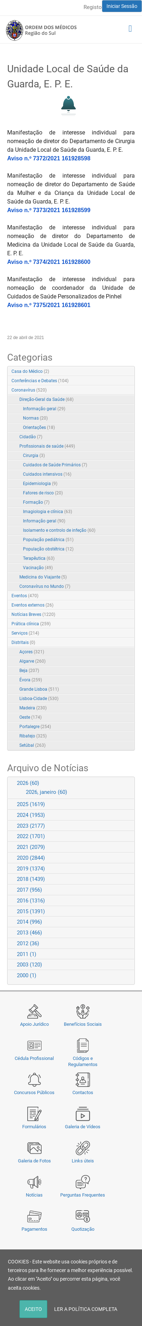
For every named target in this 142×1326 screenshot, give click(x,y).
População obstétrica (48, 549)
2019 (31, 868)
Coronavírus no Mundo (44, 586)
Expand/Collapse (122, 390)
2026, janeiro (46, 792)
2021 (31, 847)
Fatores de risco (43, 492)
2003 (29, 964)
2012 (28, 943)
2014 (29, 922)
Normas (35, 418)
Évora (30, 679)
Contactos (82, 1092)
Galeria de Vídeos (82, 1126)
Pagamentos (34, 1229)
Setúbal (32, 745)
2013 (29, 932)
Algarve (32, 661)
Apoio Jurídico (34, 1024)
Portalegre (35, 726)
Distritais (23, 642)
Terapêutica (39, 558)
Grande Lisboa (39, 689)
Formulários (34, 1126)
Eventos (24, 595)
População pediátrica (48, 539)
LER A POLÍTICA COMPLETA (85, 1309)
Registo (93, 7)
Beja (29, 670)
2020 (31, 858)
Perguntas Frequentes (82, 1195)
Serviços (25, 633)
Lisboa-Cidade (38, 698)
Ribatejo (33, 736)
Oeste (30, 717)
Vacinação (38, 567)
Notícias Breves (33, 614)
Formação (36, 502)
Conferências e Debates (39, 380)
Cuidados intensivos (47, 474)
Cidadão (30, 436)
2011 (26, 954)
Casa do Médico (30, 371)
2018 (31, 879)
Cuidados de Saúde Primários (55, 464)
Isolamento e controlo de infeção (59, 530)
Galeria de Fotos (34, 1160)
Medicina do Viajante (43, 577)
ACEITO (33, 1309)
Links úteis (83, 1160)
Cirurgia (34, 455)
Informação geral (44, 408)
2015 (31, 911)
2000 (26, 975)
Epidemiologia (40, 483)
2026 (28, 783)
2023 (31, 826)
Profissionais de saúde (47, 446)
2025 (31, 804)
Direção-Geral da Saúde (46, 399)
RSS (130, 372)
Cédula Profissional (34, 1058)
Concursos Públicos (34, 1092)
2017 (29, 890)
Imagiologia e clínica (47, 511)
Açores (31, 651)
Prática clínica (31, 623)
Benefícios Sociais (83, 1024)
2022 (31, 836)
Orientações (39, 427)
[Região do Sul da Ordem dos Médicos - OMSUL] (41, 30)
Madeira (33, 707)
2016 (31, 900)
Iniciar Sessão (121, 6)
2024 (31, 815)
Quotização (82, 1229)
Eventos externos (32, 605)
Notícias (34, 1195)
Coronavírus (29, 390)
